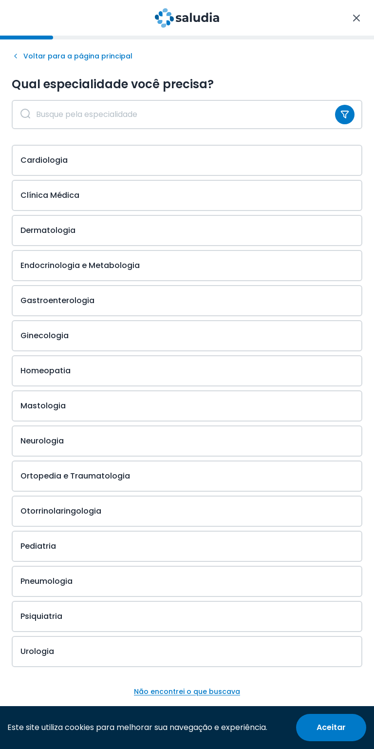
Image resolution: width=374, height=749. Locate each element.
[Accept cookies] (331, 727)
